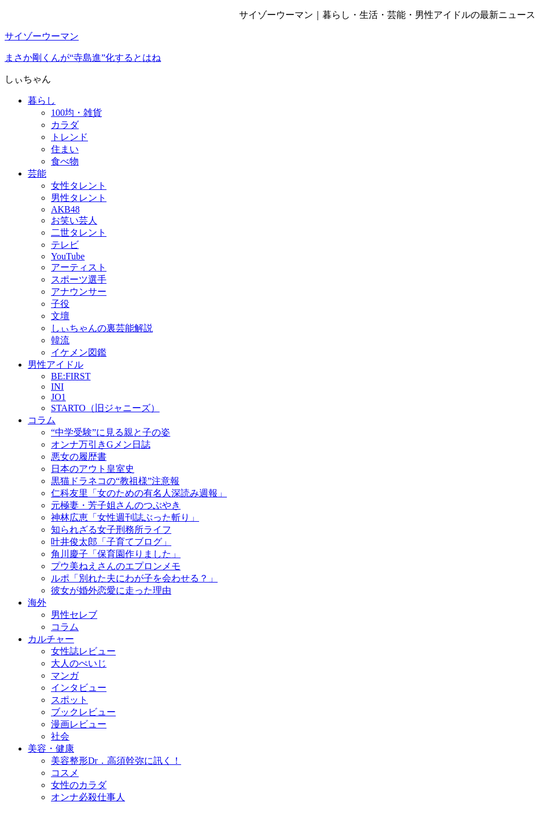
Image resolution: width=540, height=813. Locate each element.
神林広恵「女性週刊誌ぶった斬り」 (125, 517)
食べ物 (65, 161)
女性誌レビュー (83, 651)
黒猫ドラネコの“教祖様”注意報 (115, 481)
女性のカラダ (78, 785)
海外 (37, 602)
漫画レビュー (78, 724)
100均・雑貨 (76, 113)
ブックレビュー (83, 712)
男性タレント (78, 198)
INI (57, 386)
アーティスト (78, 267)
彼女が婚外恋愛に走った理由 (111, 590)
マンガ (65, 675)
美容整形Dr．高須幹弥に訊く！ (116, 761)
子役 (60, 304)
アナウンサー (78, 291)
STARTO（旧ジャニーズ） (105, 408)
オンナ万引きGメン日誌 (100, 444)
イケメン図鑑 (78, 352)
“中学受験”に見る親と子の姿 (110, 432)
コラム (42, 420)
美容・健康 (51, 748)
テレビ (65, 245)
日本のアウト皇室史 (92, 469)
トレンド (69, 137)
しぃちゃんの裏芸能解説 (102, 328)
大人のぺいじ (78, 663)
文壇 (60, 316)
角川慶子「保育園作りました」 (116, 554)
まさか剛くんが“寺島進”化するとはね (83, 58)
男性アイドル (55, 364)
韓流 (60, 340)
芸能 (37, 173)
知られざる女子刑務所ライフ (111, 529)
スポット (69, 700)
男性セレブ (74, 615)
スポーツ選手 (78, 279)
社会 (60, 736)
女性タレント (78, 186)
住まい (65, 149)
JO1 (58, 397)
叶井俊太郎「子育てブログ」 (111, 542)
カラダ (65, 125)
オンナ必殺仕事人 (88, 797)
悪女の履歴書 (78, 457)
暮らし (42, 100)
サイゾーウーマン (42, 36)
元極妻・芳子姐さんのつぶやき (116, 505)
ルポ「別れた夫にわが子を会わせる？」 (134, 578)
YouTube (68, 256)
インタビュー (78, 688)
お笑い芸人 (74, 220)
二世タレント (78, 232)
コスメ (65, 773)
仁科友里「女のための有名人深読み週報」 (139, 493)
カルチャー (51, 639)
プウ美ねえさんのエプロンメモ (116, 566)
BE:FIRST (70, 376)
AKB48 (65, 209)
